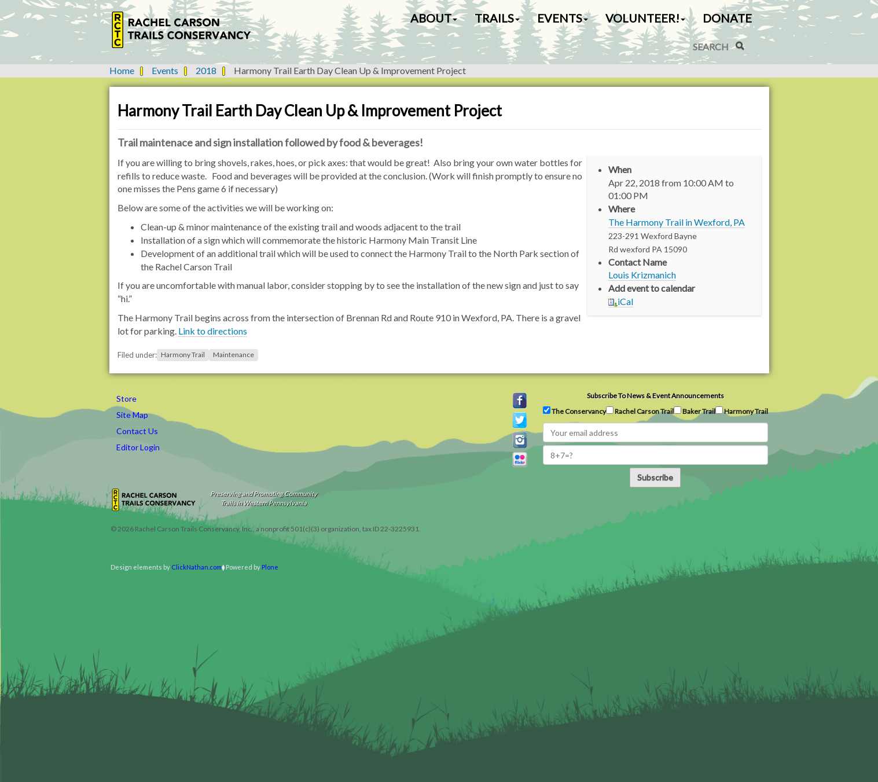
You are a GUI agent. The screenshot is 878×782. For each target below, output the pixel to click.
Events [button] (562, 18)
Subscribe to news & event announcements (655, 395)
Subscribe (655, 477)
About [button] (433, 18)
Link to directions (212, 330)
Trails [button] (497, 18)
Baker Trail (694, 411)
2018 (206, 70)
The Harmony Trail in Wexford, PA (676, 221)
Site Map (132, 415)
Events (165, 70)
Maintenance (233, 355)
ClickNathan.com (196, 567)
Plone (270, 567)
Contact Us (137, 431)
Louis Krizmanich (642, 274)
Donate (727, 18)
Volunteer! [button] (645, 18)
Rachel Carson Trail (640, 411)
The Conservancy (574, 411)
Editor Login (138, 447)
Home (121, 70)
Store (126, 398)
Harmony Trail (183, 355)
